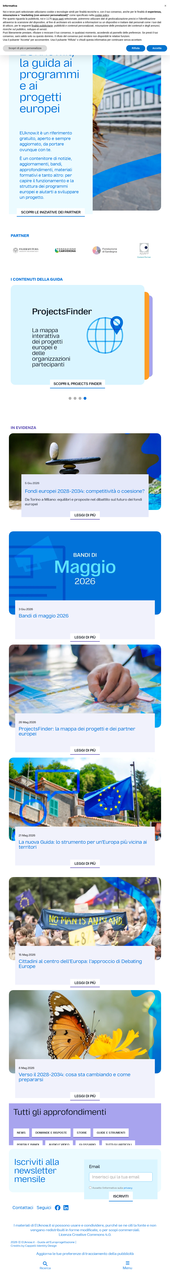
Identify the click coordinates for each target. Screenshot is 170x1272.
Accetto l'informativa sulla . (112, 1188)
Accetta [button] (156, 48)
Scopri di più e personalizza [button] (25, 48)
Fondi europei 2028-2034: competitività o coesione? (85, 491)
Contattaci (22, 1207)
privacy (128, 1188)
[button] (45, 1266)
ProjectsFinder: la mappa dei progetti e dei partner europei (77, 731)
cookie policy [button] (102, 15)
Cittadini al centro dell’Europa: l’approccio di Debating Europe (80, 964)
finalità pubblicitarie (42, 25)
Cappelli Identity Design (41, 1246)
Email (94, 1166)
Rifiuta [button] (136, 48)
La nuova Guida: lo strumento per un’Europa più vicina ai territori (83, 844)
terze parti (58, 18)
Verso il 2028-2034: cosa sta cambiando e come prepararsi (74, 1077)
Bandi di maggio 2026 (44, 615)
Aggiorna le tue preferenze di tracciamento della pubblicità (85, 1253)
